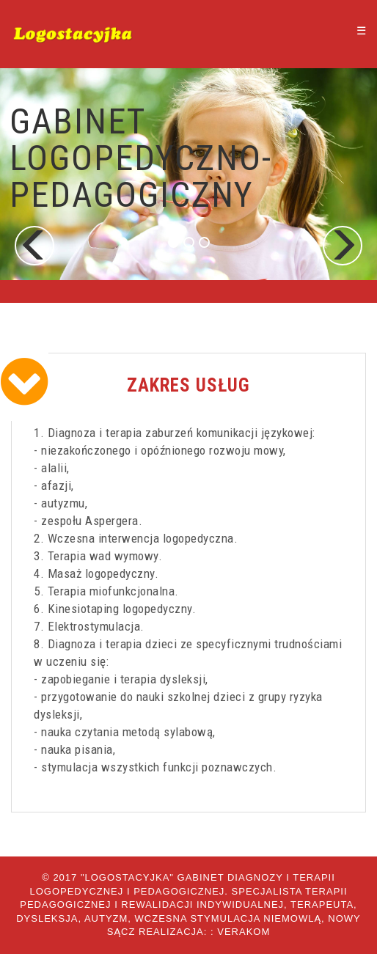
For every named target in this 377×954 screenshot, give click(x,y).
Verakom (243, 931)
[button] (34, 245)
